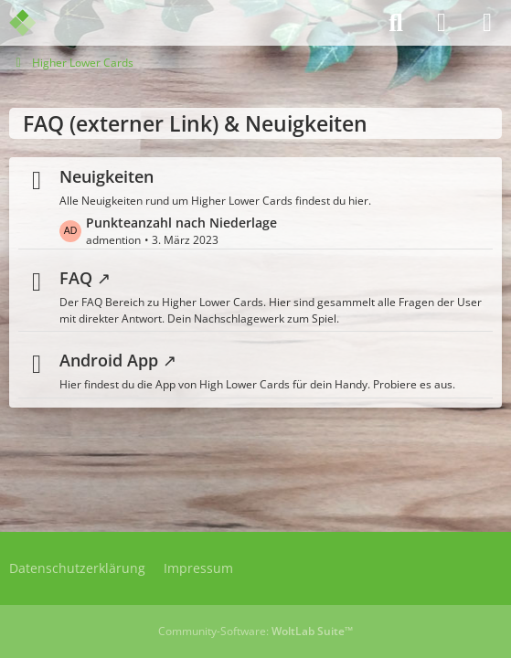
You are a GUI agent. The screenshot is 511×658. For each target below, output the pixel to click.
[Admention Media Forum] (34, 23)
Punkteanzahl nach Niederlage (181, 221)
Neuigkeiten (106, 176)
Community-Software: (255, 631)
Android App (108, 360)
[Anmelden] (441, 23)
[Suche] (396, 23)
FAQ (75, 278)
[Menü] (487, 23)
